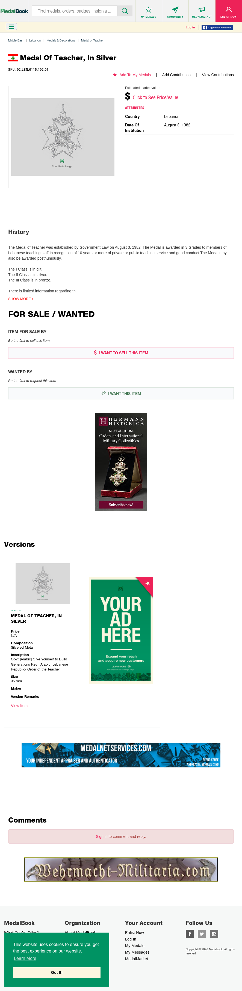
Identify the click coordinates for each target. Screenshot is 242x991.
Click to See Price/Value (155, 97)
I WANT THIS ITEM (121, 393)
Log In (130, 939)
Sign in (102, 836)
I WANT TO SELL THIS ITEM (121, 352)
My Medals (134, 945)
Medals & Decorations (61, 40)
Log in (190, 27)
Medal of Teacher (92, 40)
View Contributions (218, 75)
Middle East (15, 40)
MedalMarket (136, 959)
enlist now (134, 932)
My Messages (137, 952)
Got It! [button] (57, 972)
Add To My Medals (132, 75)
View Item (19, 706)
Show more (20, 299)
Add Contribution (176, 75)
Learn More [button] (25, 958)
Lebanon (35, 40)
